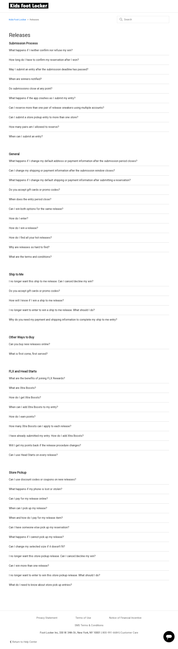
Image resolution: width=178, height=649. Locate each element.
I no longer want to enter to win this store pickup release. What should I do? (54, 575)
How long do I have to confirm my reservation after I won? (44, 59)
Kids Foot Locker (17, 19)
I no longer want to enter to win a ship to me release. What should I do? (52, 310)
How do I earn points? (22, 416)
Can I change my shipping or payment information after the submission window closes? (62, 170)
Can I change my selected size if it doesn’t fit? (37, 546)
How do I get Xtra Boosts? (25, 397)
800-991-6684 (111, 632)
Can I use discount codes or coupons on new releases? (43, 479)
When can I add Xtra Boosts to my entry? (33, 407)
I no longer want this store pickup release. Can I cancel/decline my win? (52, 556)
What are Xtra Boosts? (22, 388)
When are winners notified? (25, 79)
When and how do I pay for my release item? (36, 517)
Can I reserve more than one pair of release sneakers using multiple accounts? (56, 107)
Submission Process (23, 43)
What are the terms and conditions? (30, 256)
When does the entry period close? (30, 199)
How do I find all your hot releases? (30, 237)
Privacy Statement (47, 617)
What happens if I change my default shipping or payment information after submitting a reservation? (70, 180)
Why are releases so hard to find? (29, 247)
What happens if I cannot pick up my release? (36, 537)
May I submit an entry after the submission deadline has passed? (48, 69)
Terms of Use (83, 617)
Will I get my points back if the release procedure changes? (45, 445)
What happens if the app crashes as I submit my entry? (42, 98)
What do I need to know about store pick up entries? (40, 584)
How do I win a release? (23, 228)
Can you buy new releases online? (29, 344)
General (14, 154)
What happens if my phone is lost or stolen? (35, 489)
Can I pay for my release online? (28, 498)
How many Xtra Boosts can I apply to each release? (40, 426)
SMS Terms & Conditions (89, 625)
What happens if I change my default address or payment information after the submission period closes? (73, 161)
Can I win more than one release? (29, 565)
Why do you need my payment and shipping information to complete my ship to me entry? (63, 319)
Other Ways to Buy (21, 337)
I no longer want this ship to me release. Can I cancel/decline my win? (51, 281)
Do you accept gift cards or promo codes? (34, 189)
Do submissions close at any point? (31, 88)
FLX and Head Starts (23, 371)
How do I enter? (18, 218)
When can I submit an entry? (26, 136)
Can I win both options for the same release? (36, 209)
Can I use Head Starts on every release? (33, 455)
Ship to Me (16, 274)
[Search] (143, 19)
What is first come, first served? (28, 353)
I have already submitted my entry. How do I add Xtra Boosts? (46, 435)
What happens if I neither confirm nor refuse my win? (41, 50)
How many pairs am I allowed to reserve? (34, 127)
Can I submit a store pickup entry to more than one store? (43, 117)
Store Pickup (17, 472)
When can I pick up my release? (28, 508)
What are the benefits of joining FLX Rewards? (37, 378)
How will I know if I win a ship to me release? (36, 300)
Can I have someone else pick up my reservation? (39, 527)
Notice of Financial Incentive (125, 617)
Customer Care (129, 632)
